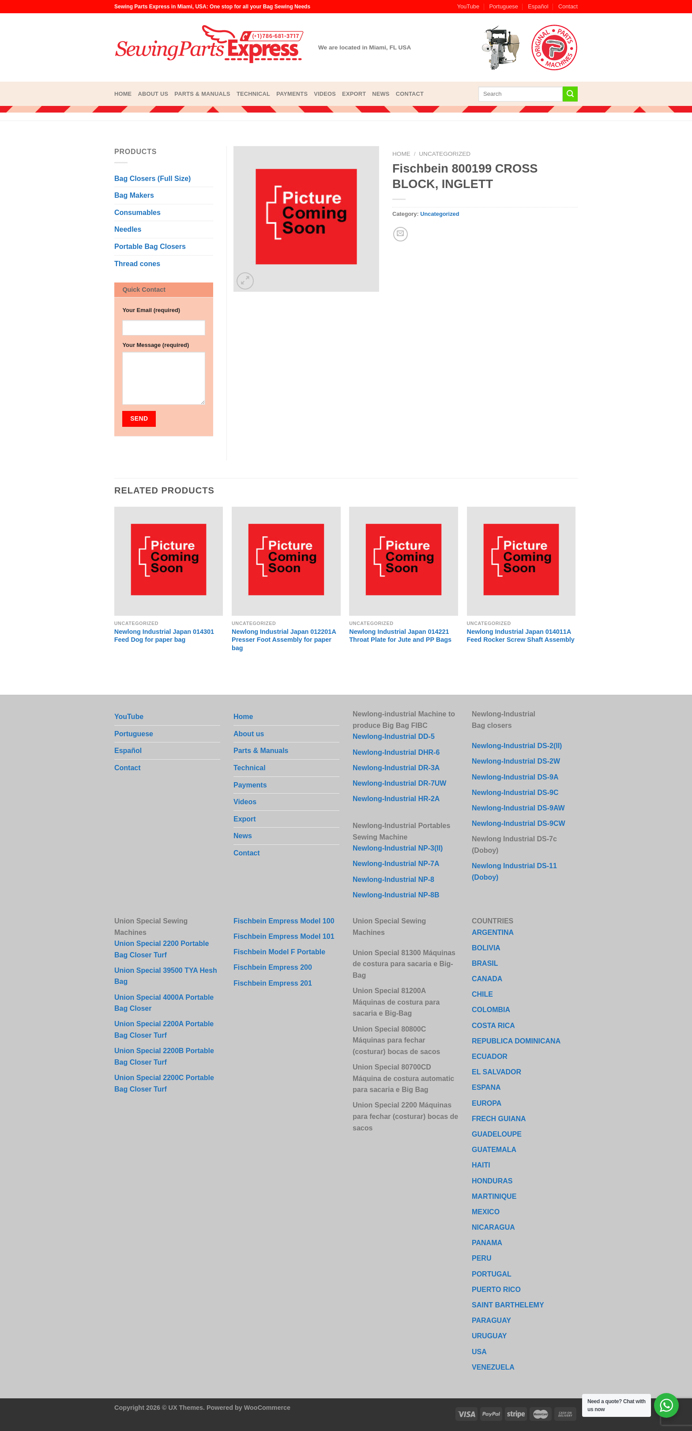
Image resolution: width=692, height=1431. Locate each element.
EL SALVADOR (496, 1072)
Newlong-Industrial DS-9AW (518, 808)
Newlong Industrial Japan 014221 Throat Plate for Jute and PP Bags (400, 636)
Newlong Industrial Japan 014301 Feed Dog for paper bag (164, 636)
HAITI (481, 1165)
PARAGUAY (491, 1320)
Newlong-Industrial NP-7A (396, 863)
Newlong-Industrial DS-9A (515, 777)
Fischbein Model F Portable (279, 952)
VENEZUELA (493, 1367)
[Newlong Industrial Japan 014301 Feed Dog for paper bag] (168, 561)
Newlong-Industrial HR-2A (396, 798)
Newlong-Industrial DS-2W (516, 761)
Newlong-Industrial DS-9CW (518, 823)
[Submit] (570, 94)
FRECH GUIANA (499, 1118)
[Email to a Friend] (400, 234)
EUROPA (486, 1103)
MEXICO (486, 1212)
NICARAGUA (493, 1227)
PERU (481, 1258)
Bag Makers (134, 195)
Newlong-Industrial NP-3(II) (398, 848)
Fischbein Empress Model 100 (284, 921)
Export (354, 93)
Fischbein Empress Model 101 (284, 936)
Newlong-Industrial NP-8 (393, 879)
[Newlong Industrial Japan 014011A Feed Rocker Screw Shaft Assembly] (521, 561)
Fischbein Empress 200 (272, 967)
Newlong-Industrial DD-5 (394, 736)
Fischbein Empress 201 (272, 983)
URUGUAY (489, 1336)
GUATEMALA (494, 1149)
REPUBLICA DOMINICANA (516, 1041)
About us (153, 93)
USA (479, 1352)
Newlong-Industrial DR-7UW (399, 783)
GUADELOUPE (497, 1134)
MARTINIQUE (494, 1196)
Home (123, 93)
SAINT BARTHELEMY (508, 1305)
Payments (292, 93)
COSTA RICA (493, 1025)
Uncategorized (444, 154)
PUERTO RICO (496, 1289)
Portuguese (503, 6)
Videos (325, 93)
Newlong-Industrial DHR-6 (396, 752)
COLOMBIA (491, 1009)
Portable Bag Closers (150, 246)
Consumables (137, 212)
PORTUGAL (491, 1274)
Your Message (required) (155, 345)
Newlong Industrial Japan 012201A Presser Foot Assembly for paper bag (284, 639)
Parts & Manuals (202, 93)
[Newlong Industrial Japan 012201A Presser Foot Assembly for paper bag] (286, 561)
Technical (253, 93)
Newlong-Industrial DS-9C (515, 792)
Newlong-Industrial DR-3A (396, 768)
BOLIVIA (486, 948)
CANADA (487, 979)
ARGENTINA (493, 932)
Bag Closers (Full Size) (152, 178)
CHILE (482, 994)
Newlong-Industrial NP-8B (396, 895)
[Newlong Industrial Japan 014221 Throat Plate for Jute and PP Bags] (403, 561)
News (380, 93)
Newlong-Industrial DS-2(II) (517, 745)
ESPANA (486, 1087)
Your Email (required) (151, 310)
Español (538, 6)
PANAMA (487, 1242)
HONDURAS (492, 1181)
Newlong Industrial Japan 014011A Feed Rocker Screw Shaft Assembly (521, 636)
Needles (127, 229)
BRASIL (485, 963)
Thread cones (137, 263)
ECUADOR (490, 1056)
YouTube (468, 6)
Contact (568, 6)
